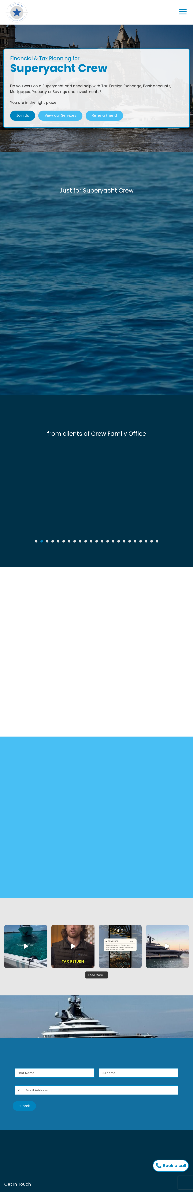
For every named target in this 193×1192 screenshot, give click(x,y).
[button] (36, 541)
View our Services (60, 115)
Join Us (22, 115)
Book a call (171, 1165)
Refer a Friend (104, 115)
